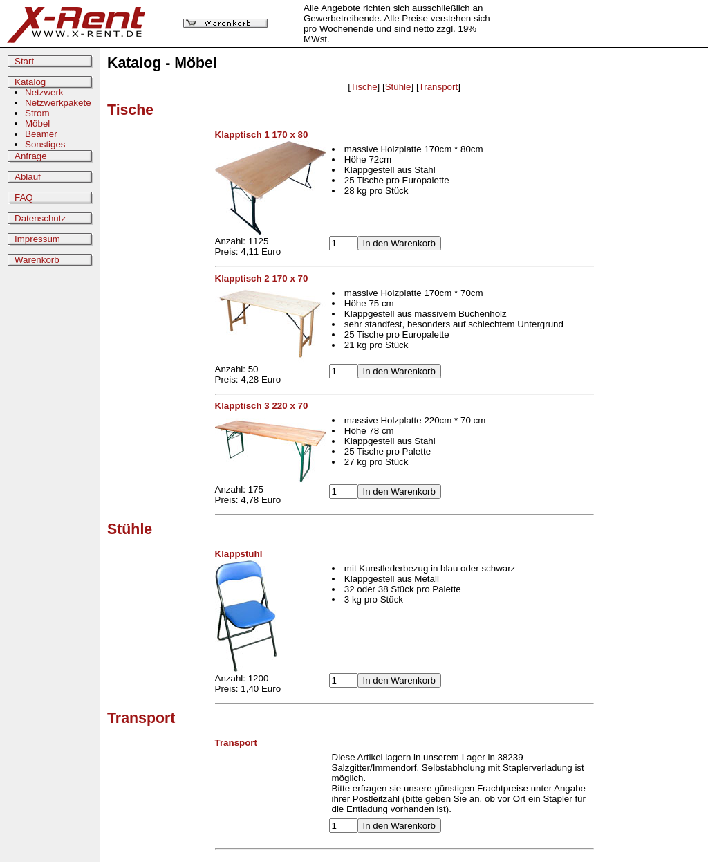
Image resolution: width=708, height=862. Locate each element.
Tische (364, 87)
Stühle (398, 87)
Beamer (41, 134)
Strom (37, 113)
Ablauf (28, 177)
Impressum (37, 239)
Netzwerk (44, 92)
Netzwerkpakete (58, 103)
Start (24, 61)
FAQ (24, 197)
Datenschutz (40, 218)
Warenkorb (37, 260)
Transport (438, 87)
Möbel (37, 123)
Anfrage (31, 156)
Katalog (30, 82)
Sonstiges (45, 144)
